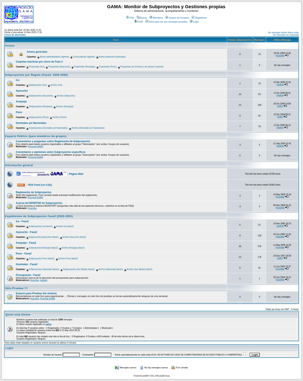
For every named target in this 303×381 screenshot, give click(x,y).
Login (194, 21)
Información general (19, 165)
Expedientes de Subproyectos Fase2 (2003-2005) (39, 216)
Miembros (156, 17)
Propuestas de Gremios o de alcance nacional (141, 67)
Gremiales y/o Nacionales (31, 123)
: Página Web (75, 173)
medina (279, 84)
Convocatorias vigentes (84, 57)
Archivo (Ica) (56, 85)
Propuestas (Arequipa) (84, 67)
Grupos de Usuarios (177, 17)
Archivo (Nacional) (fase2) (110, 269)
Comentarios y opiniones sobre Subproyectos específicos (50, 152)
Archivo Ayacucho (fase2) (74, 237)
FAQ (130, 17)
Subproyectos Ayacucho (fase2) (43, 237)
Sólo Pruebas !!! (16, 288)
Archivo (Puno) (59, 117)
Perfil (138, 21)
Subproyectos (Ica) (38, 85)
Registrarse (199, 17)
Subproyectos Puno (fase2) (41, 258)
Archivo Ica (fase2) (65, 226)
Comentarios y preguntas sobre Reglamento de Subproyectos (53, 141)
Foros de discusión (15, 34)
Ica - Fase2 (22, 221)
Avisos (10, 45)
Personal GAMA (35, 146)
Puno (19, 112)
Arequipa (21, 101)
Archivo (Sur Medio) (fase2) (139, 269)
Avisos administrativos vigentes (54, 57)
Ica (17, 80)
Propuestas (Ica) (36, 67)
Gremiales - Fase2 (26, 264)
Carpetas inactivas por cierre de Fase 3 (39, 61)
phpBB (145, 376)
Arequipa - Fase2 (26, 242)
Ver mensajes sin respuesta (286, 35)
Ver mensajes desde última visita (283, 32)
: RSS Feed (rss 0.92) (39, 184)
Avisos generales (37, 51)
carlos (48, 324)
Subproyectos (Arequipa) (40, 106)
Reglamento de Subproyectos (33, 192)
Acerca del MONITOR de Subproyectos (39, 203)
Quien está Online (18, 314)
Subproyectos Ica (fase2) (40, 226)
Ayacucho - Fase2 (26, 232)
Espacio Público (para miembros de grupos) (35, 136)
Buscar (142, 17)
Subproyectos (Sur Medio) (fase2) (78, 269)
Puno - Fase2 (24, 253)
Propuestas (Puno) (107, 67)
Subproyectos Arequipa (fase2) (43, 248)
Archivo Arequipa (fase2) (73, 248)
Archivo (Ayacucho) (66, 96)
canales (43, 280)
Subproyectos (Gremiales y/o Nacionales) (48, 128)
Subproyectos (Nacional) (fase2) (44, 269)
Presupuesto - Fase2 (28, 275)
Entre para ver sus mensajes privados (166, 21)
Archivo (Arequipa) (64, 106)
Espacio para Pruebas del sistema (36, 293)
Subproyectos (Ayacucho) (41, 96)
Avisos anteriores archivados (112, 57)
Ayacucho (22, 90)
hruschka (280, 55)
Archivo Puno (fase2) (68, 258)
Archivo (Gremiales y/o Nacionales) (88, 128)
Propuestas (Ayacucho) (59, 67)
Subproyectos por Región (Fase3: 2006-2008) (36, 75)
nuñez (280, 106)
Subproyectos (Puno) (39, 117)
